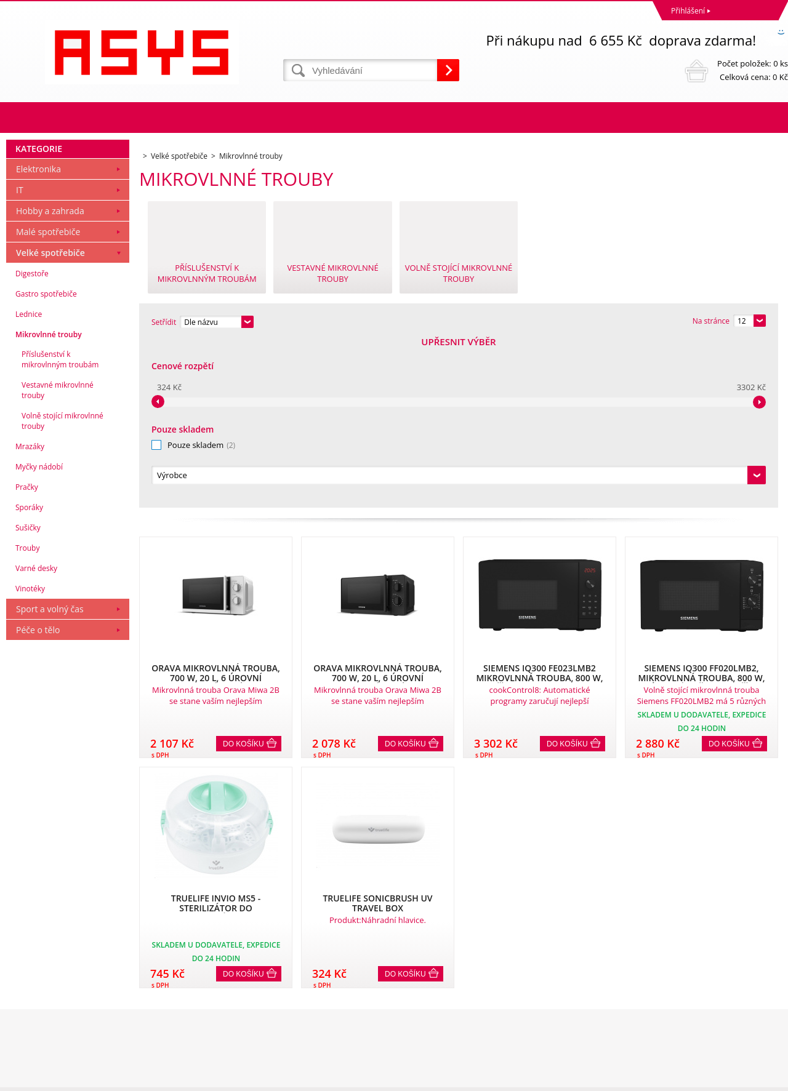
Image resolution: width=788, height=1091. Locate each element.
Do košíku (243, 576)
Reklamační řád (35, 992)
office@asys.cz (421, 1030)
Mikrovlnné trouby (48, 502)
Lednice (28, 481)
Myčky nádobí (39, 634)
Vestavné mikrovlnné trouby (58, 557)
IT (19, 357)
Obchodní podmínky (44, 976)
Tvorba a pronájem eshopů (692, 1078)
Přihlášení (688, 11)
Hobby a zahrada (50, 378)
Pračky (26, 654)
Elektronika (38, 336)
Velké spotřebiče (50, 420)
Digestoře (32, 441)
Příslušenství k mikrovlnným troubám (60, 526)
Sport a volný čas (50, 776)
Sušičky (28, 695)
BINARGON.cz (764, 1078)
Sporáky (29, 674)
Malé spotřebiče (48, 399)
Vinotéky (30, 756)
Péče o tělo (38, 797)
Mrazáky (29, 614)
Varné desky (36, 735)
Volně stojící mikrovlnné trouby (62, 588)
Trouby (27, 715)
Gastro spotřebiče (46, 461)
